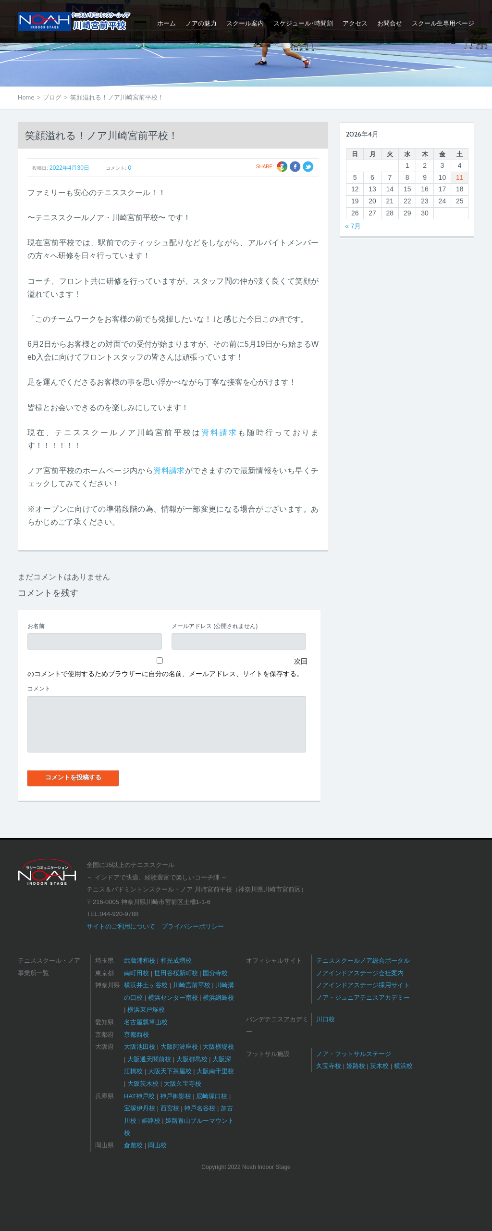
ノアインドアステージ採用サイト (363, 985)
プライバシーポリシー (192, 926)
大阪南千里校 (215, 1071)
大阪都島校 (192, 1059)
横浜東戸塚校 (146, 1009)
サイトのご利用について (120, 926)
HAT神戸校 (139, 1096)
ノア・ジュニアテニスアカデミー (363, 997)
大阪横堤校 (218, 1046)
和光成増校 (176, 960)
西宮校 (169, 1108)
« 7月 (353, 226)
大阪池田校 (139, 1046)
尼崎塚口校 (211, 1096)
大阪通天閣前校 (149, 1059)
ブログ (52, 97)
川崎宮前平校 (191, 985)
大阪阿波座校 (179, 1046)
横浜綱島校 (218, 997)
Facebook (295, 166)
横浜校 (403, 1065)
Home (26, 97)
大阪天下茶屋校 (170, 1071)
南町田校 (136, 973)
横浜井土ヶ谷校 (146, 985)
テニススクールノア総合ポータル (363, 960)
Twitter (308, 166)
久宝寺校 (328, 1065)
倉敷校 (133, 1145)
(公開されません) (215, 626)
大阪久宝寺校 (182, 1083)
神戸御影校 (175, 1096)
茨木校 (379, 1065)
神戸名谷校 (199, 1108)
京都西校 (136, 1034)
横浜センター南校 (173, 997)
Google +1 (282, 166)
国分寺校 (215, 973)
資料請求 (219, 432)
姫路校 (151, 1120)
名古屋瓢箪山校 (146, 1022)
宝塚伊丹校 (139, 1108)
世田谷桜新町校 (176, 973)
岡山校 (157, 1145)
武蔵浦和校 (139, 960)
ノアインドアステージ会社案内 (360, 973)
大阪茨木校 (143, 1083)
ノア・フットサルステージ (353, 1053)
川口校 (325, 1019)
